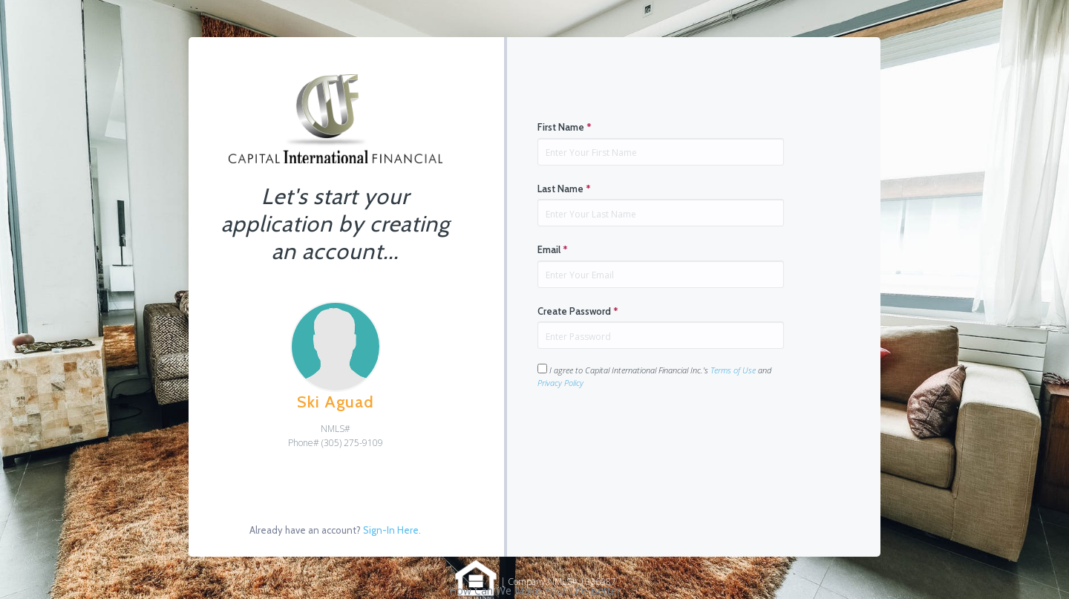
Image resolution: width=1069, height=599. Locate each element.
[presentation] (650, 436)
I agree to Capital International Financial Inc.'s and (654, 376)
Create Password (577, 311)
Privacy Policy (560, 382)
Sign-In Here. (392, 530)
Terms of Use (733, 370)
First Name (564, 127)
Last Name (564, 188)
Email (552, 249)
